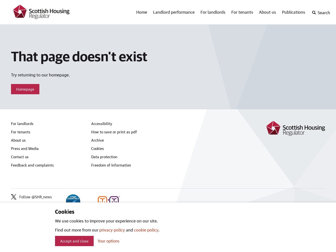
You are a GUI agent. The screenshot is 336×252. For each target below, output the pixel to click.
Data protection (104, 157)
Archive (97, 140)
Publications (293, 12)
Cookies (97, 148)
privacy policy (112, 229)
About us (267, 12)
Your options (108, 241)
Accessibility (101, 123)
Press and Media (25, 148)
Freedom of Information (111, 165)
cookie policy (146, 229)
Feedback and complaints (32, 165)
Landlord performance (174, 12)
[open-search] (321, 12)
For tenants (242, 12)
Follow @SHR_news (31, 197)
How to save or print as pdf (114, 132)
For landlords (213, 12)
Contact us (20, 157)
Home (141, 12)
